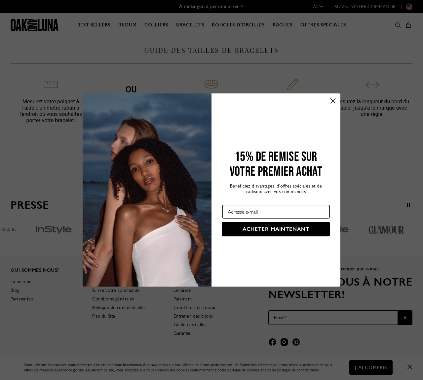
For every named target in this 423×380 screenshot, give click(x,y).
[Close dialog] (333, 101)
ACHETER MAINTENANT (276, 229)
